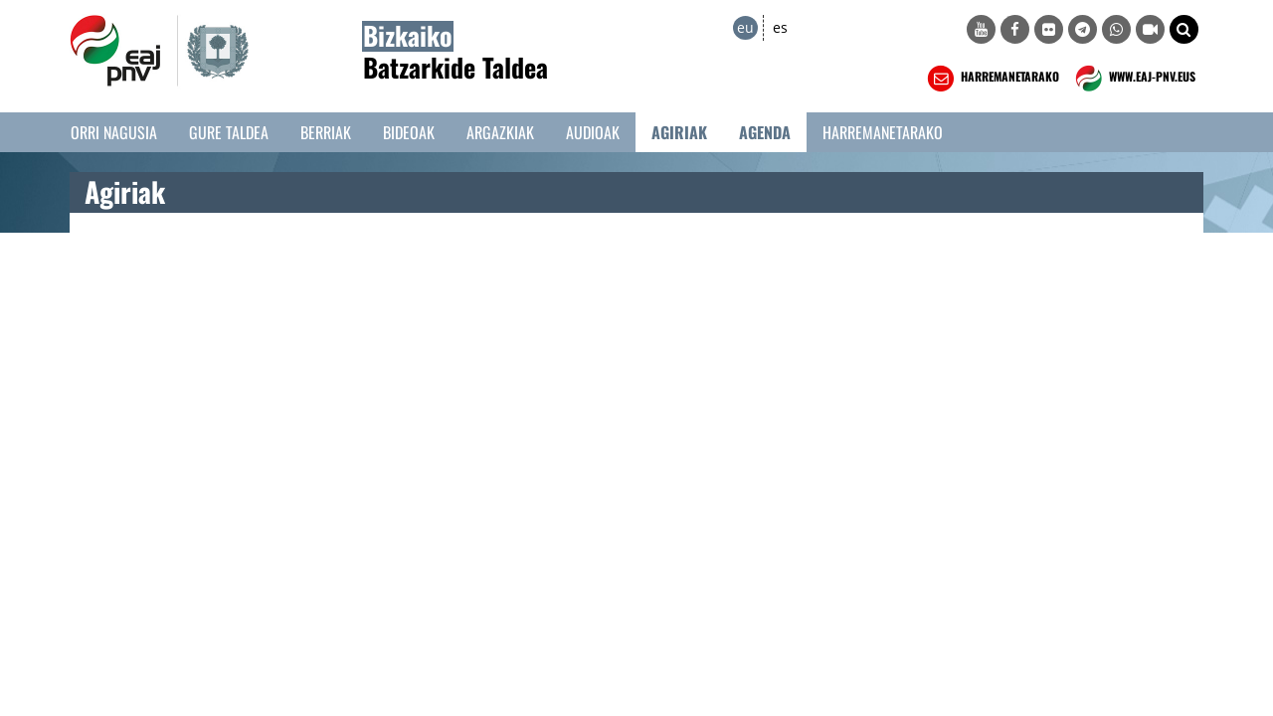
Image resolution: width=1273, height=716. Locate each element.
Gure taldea (229, 132)
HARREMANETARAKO (991, 78)
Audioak (593, 132)
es (780, 27)
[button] (1184, 29)
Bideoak (409, 132)
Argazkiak (500, 132)
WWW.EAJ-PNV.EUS (1133, 78)
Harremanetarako (882, 132)
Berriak (325, 132)
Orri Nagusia (114, 132)
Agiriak (679, 132)
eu (745, 27)
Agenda (765, 132)
